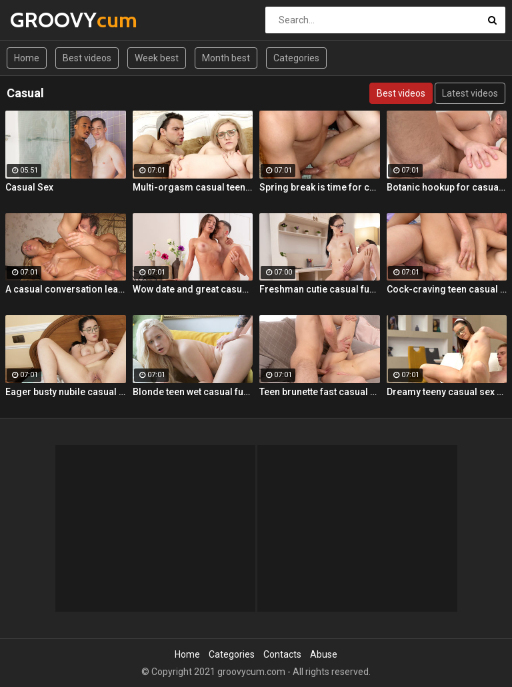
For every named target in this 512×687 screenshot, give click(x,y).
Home (26, 58)
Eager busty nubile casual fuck (65, 391)
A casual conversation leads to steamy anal (65, 289)
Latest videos (470, 93)
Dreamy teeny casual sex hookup (447, 391)
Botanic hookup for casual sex (447, 187)
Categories (296, 58)
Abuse (323, 654)
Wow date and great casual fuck (193, 289)
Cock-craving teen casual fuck (447, 289)
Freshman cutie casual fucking (319, 289)
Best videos (87, 58)
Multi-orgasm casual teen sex (193, 187)
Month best (226, 58)
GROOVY (45, 20)
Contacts (282, 654)
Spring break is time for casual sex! (319, 187)
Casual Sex (29, 187)
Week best (157, 58)
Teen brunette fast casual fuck (319, 391)
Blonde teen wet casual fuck (193, 391)
